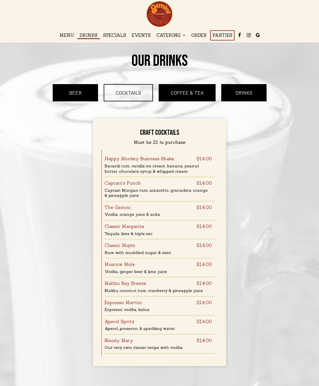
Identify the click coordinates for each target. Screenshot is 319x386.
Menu (66, 35)
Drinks (88, 35)
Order (199, 35)
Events (141, 35)
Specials (114, 35)
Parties (222, 35)
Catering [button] (171, 35)
